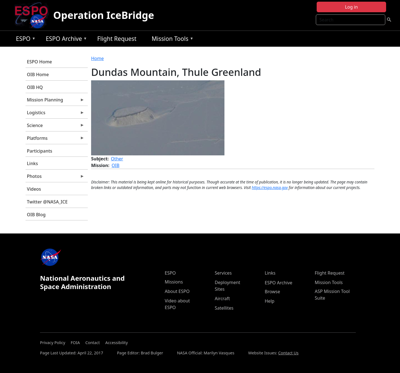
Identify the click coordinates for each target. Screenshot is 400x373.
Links (32, 163)
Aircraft (222, 298)
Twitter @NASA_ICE (47, 202)
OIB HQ (35, 87)
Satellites (224, 308)
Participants (39, 151)
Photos (55, 177)
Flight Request (116, 39)
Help (269, 301)
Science (55, 126)
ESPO (24, 39)
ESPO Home (39, 62)
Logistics (55, 114)
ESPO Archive (65, 39)
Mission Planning (55, 101)
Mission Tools (171, 39)
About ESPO (177, 291)
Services (223, 273)
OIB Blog (36, 215)
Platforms (55, 139)
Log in (351, 7)
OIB (115, 165)
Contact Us (288, 352)
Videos (34, 189)
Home (97, 58)
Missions (174, 282)
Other (117, 159)
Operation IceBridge (103, 15)
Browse (272, 292)
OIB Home (38, 74)
